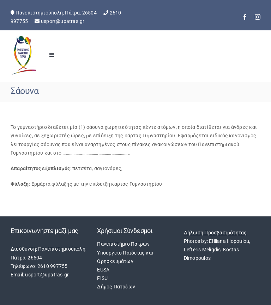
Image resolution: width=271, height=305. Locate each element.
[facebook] (245, 17)
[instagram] (257, 17)
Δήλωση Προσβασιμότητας (215, 232)
